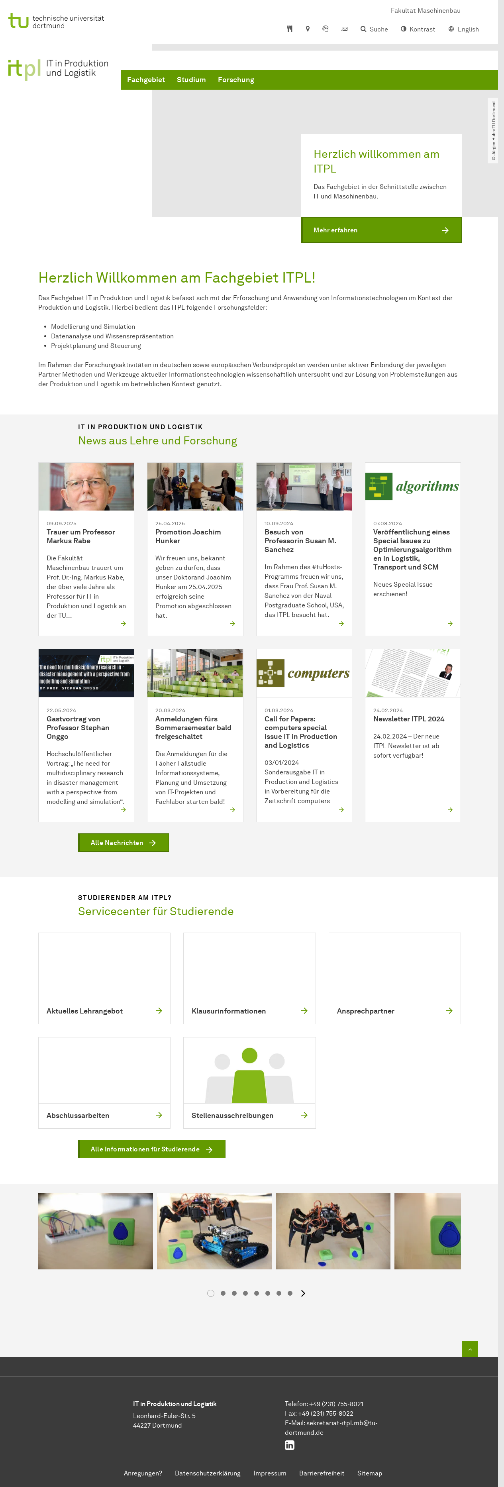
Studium (191, 79)
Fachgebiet (146, 79)
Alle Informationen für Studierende (145, 1149)
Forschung (236, 79)
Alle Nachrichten (117, 843)
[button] (381, 230)
